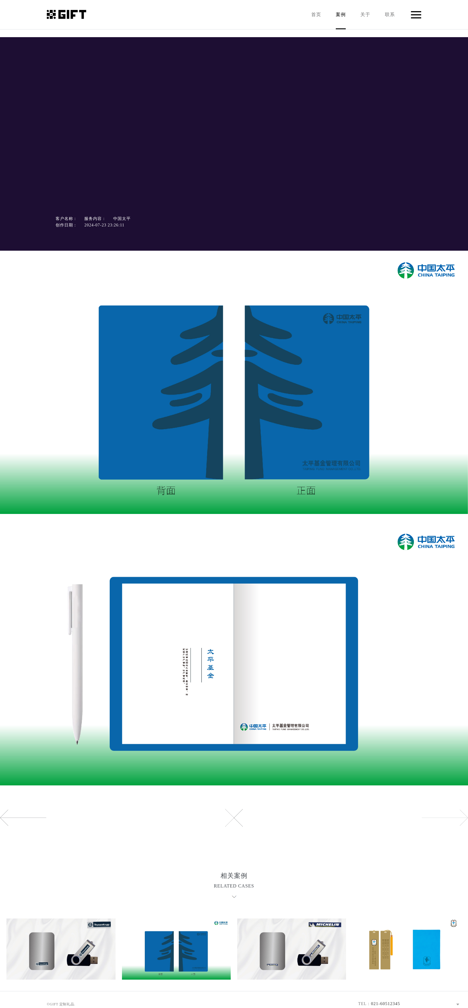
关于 (365, 14)
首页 (316, 14)
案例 (341, 20)
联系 (390, 14)
